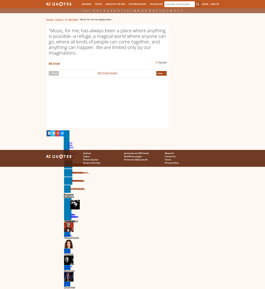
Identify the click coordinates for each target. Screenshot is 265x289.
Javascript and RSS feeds (136, 153)
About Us (169, 153)
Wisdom (71, 172)
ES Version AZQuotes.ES (136, 159)
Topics (98, 4)
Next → (161, 73)
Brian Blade (67, 284)
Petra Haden (67, 251)
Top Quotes (156, 4)
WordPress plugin (133, 156)
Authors (86, 4)
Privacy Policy (172, 162)
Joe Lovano (67, 234)
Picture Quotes (137, 4)
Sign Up (215, 4)
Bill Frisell (73, 19)
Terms (168, 159)
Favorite (162, 62)
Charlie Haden (67, 268)
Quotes (49, 19)
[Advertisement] (107, 103)
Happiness (70, 189)
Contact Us (170, 156)
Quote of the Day (115, 4)
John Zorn (70, 216)
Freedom (71, 180)
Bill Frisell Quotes (107, 73)
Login (205, 4)
